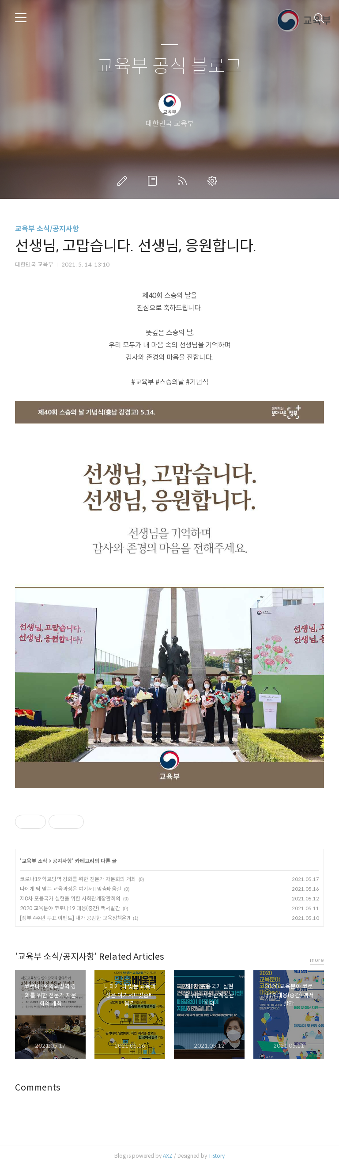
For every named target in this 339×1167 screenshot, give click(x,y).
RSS (184, 181)
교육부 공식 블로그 (169, 66)
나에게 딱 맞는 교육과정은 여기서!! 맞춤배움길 (70, 888)
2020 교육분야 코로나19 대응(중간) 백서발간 (70, 908)
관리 (214, 181)
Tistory (216, 1155)
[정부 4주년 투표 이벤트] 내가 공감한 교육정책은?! (75, 918)
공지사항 (62, 861)
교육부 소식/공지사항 (47, 228)
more (317, 960)
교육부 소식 (34, 861)
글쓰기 (124, 181)
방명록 (154, 181)
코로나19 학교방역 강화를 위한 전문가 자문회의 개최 (78, 879)
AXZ (168, 1155)
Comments (37, 1087)
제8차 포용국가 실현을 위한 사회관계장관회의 (70, 898)
